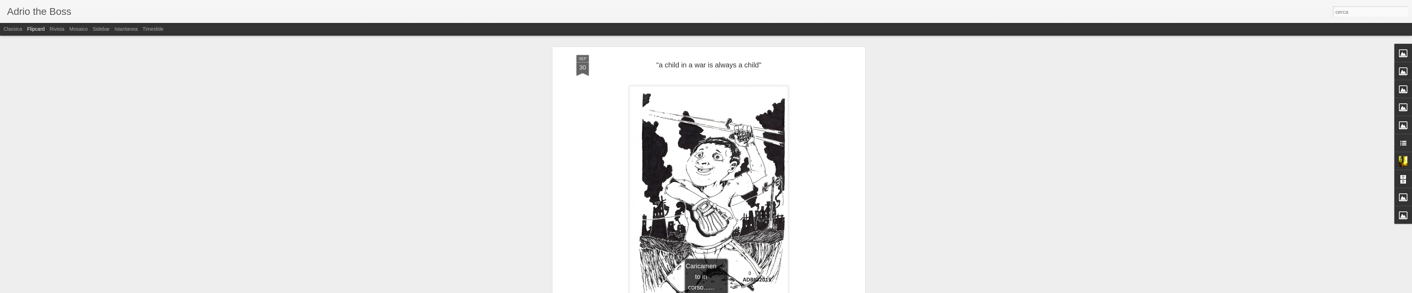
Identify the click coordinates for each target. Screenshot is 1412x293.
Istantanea (126, 29)
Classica (13, 29)
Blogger (728, 289)
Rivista (56, 29)
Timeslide (153, 29)
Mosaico (78, 29)
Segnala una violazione (757, 289)
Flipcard (36, 29)
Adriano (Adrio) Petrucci (745, 117)
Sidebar (100, 29)
